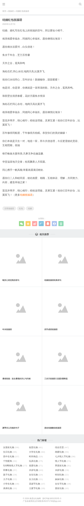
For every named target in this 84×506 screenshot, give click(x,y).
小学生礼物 (11, 484)
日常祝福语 (9, 208)
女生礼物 (36, 475)
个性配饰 (10, 461)
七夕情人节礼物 (65, 456)
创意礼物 (36, 447)
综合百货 (62, 447)
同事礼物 (10, 470)
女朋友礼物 (11, 447)
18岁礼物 (62, 470)
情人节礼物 (63, 461)
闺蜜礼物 (62, 452)
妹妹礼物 (62, 479)
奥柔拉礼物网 (35, 498)
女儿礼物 (36, 479)
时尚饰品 (36, 456)
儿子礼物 (10, 479)
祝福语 (11, 11)
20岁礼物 (36, 470)
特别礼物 (62, 475)
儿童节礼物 (37, 488)
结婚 (30, 208)
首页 (4, 11)
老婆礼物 (36, 465)
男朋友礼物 (63, 465)
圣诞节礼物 (37, 484)
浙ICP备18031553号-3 (51, 498)
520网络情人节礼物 (15, 465)
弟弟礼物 (10, 488)
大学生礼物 (37, 452)
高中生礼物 (11, 456)
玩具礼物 (36, 461)
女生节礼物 (63, 484)
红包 (21, 208)
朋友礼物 (62, 488)
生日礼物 (10, 452)
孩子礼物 (10, 475)
